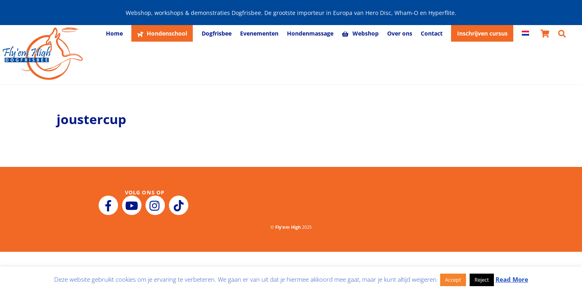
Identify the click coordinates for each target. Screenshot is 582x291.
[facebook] (110, 205)
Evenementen (259, 33)
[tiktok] (180, 205)
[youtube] (133, 205)
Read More (512, 279)
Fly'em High (288, 227)
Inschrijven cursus (482, 33)
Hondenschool (162, 33)
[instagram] (157, 205)
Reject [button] (481, 279)
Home (114, 33)
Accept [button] (453, 279)
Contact (432, 33)
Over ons (399, 33)
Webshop (360, 33)
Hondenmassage (310, 33)
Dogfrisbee (217, 33)
